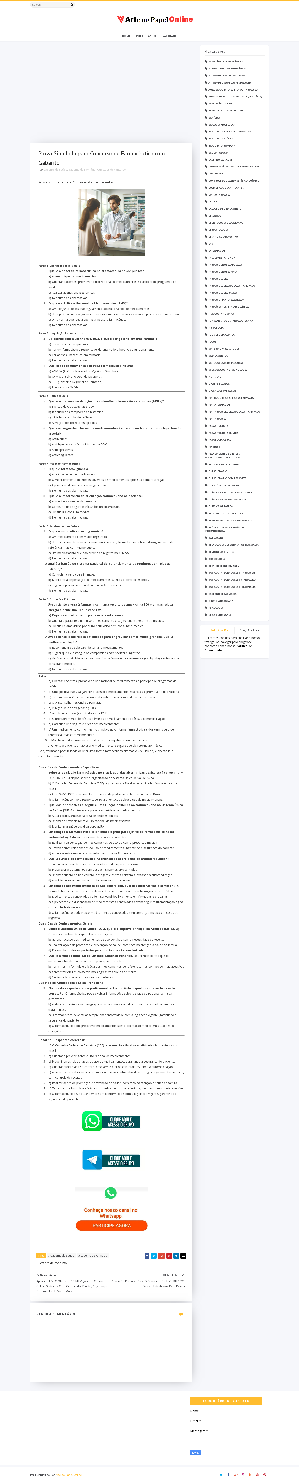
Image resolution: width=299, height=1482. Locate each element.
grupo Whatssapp (220, 600)
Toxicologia (216, 558)
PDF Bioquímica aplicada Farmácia (231, 397)
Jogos (212, 341)
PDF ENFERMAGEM (219, 404)
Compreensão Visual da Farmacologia (234, 166)
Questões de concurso (111, 169)
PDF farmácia (217, 418)
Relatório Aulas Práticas (225, 513)
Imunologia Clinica (221, 334)
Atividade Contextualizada (226, 75)
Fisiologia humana (221, 313)
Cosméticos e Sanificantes (226, 187)
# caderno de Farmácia (92, 1255)
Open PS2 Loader (219, 383)
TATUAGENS (215, 537)
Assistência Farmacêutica (225, 61)
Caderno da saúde (55, 169)
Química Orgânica (220, 506)
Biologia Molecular (221, 124)
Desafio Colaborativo (223, 236)
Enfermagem (216, 250)
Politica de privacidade (219, 631)
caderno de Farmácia (82, 169)
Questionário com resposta (227, 478)
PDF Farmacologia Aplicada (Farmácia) (234, 411)
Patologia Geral (219, 439)
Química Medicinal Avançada (227, 499)
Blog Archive (250, 630)
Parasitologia (218, 425)
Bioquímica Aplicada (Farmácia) (229, 131)
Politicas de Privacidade (156, 36)
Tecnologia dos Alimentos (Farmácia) (233, 544)
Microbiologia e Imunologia (227, 369)
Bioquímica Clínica (220, 138)
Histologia (216, 327)
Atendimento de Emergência (227, 68)
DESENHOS (214, 215)
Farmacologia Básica (222, 292)
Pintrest (214, 446)
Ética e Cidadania (219, 614)
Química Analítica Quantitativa (230, 492)
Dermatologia (218, 229)
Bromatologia (218, 152)
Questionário (217, 471)
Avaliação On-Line (220, 103)
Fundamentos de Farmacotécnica (230, 320)
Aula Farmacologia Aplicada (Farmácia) (235, 96)
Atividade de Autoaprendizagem (229, 82)
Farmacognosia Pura (222, 271)
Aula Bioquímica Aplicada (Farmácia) (233, 89)
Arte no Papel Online (69, 1475)
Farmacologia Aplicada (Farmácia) (231, 285)
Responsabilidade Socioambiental (231, 520)
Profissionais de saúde (223, 464)
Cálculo (213, 201)
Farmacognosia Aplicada (225, 264)
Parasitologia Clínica (223, 432)
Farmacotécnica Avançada (226, 299)
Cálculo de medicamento (224, 208)
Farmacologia (218, 278)
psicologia (215, 607)
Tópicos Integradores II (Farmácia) (232, 579)
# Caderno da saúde (61, 1255)
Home (126, 36)
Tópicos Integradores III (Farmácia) (232, 586)
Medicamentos (218, 355)
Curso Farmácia (219, 194)
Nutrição (214, 376)
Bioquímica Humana (221, 145)
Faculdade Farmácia (221, 257)
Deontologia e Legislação (225, 222)
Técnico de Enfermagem (224, 565)
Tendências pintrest (222, 551)
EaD (210, 243)
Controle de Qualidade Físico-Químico (233, 180)
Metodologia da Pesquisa (225, 362)
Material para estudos (224, 348)
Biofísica (214, 117)
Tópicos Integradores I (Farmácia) (231, 572)
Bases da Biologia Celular (225, 110)
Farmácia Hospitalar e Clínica (228, 306)
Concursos (215, 173)
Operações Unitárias (222, 390)
